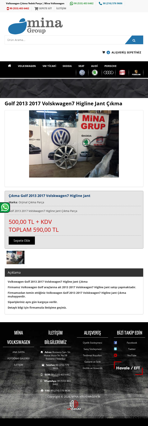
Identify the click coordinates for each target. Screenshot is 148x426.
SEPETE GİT (43, 8)
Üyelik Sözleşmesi (92, 342)
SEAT (81, 66)
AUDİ (94, 66)
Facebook (132, 342)
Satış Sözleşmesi (93, 349)
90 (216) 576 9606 (110, 3)
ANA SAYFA (19, 352)
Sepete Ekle (21, 240)
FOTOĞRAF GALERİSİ (18, 358)
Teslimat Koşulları (92, 355)
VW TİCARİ (49, 66)
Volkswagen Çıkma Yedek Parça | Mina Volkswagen (35, 3)
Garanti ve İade (92, 361)
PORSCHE (110, 66)
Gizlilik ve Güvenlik (93, 368)
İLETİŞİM (61, 8)
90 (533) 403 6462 (81, 3)
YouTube (131, 355)
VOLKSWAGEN (27, 66)
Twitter (132, 349)
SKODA (67, 66)
